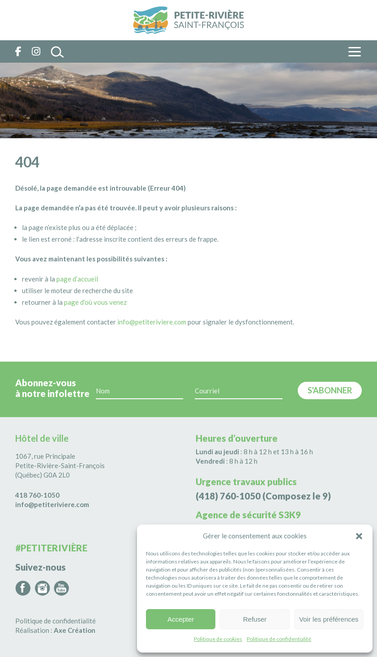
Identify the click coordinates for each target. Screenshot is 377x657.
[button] (359, 536)
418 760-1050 (37, 495)
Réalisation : (55, 630)
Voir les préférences (329, 619)
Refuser (255, 619)
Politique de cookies (218, 639)
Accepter (180, 619)
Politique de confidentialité (279, 639)
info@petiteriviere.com (151, 322)
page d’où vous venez (95, 302)
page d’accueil (77, 279)
